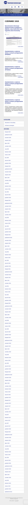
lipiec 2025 (7, 143)
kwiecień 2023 (8, 220)
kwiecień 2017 (8, 417)
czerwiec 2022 (8, 249)
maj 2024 (7, 183)
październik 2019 (8, 340)
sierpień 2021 (8, 277)
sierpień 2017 (8, 406)
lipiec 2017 (7, 408)
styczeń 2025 (8, 160)
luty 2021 (7, 294)
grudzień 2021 (8, 266)
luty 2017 (7, 423)
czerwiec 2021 (8, 283)
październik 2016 (8, 434)
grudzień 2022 (8, 231)
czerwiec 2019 (8, 351)
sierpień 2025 (8, 140)
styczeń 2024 (8, 194)
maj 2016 (7, 448)
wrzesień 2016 (8, 437)
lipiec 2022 (7, 246)
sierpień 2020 (8, 311)
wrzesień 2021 (8, 274)
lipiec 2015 (7, 474)
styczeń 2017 (8, 426)
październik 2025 (8, 134)
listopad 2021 (8, 269)
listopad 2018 (8, 371)
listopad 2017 (8, 400)
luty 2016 (7, 457)
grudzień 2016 (8, 428)
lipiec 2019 (7, 348)
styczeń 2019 (8, 366)
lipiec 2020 (7, 314)
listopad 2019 (8, 337)
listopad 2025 (8, 131)
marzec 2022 (7, 257)
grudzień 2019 (8, 334)
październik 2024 (8, 169)
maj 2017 (7, 414)
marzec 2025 (7, 154)
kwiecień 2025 (8, 151)
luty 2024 (7, 191)
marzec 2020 (7, 326)
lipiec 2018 (7, 383)
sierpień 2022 (8, 243)
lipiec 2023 (7, 211)
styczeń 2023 (8, 229)
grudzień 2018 (8, 368)
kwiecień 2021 (8, 288)
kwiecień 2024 (8, 186)
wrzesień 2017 (8, 403)
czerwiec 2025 (8, 146)
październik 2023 (8, 203)
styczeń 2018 (8, 394)
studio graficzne (14, 500)
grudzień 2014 (8, 488)
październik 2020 (8, 306)
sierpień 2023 (8, 209)
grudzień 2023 (8, 197)
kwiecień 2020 (8, 323)
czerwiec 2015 (8, 477)
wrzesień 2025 (8, 137)
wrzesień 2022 (8, 240)
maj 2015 (7, 480)
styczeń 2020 (8, 331)
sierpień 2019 (8, 346)
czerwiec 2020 (8, 317)
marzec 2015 (7, 486)
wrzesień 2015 (8, 468)
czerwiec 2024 (8, 180)
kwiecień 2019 (8, 357)
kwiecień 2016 (8, 451)
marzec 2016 (7, 454)
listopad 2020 (8, 303)
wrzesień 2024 (8, 171)
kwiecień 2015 (8, 483)
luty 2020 (7, 329)
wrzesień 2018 (8, 377)
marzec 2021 (7, 291)
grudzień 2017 (8, 397)
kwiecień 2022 (8, 254)
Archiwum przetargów (9, 125)
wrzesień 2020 (8, 308)
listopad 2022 (8, 234)
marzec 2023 (7, 223)
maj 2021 (7, 286)
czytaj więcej (20, 46)
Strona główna (6, 14)
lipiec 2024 (7, 177)
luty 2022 (7, 260)
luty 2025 (7, 157)
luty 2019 (7, 363)
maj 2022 (7, 251)
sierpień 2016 (8, 440)
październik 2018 (8, 374)
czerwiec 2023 (8, 214)
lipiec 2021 (7, 280)
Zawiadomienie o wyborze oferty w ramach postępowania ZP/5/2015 (14, 53)
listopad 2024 (8, 166)
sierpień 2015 (8, 471)
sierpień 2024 (8, 174)
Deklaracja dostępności (14, 498)
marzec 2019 (7, 360)
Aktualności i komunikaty (10, 122)
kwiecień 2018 (8, 388)
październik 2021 (8, 271)
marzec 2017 (7, 420)
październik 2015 (8, 466)
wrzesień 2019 (8, 343)
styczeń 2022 (8, 263)
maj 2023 (7, 217)
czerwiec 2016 (8, 446)
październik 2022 (8, 237)
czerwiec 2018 (8, 386)
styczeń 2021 (8, 297)
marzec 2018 (7, 391)
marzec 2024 (7, 189)
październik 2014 (8, 491)
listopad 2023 (8, 200)
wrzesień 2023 (8, 206)
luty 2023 (7, 226)
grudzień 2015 (8, 463)
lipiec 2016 (7, 443)
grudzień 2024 (8, 163)
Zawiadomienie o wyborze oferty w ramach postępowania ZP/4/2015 (14, 68)
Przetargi (19, 60)
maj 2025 (7, 149)
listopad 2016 (8, 431)
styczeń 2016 (8, 460)
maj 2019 (7, 354)
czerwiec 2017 (8, 411)
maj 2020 (7, 320)
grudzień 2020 (8, 300)
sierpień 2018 (8, 380)
